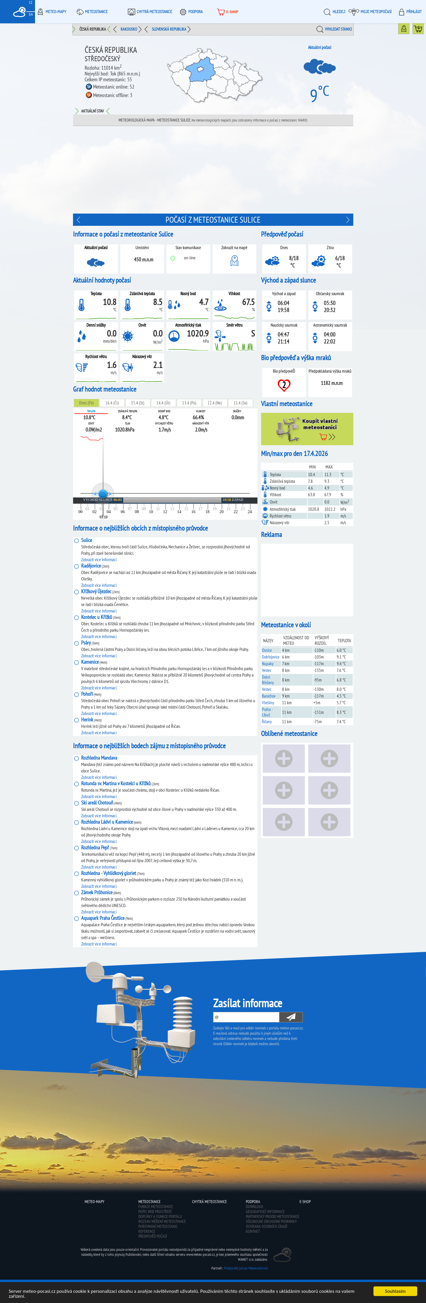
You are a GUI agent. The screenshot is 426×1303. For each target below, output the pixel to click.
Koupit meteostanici (423, 30)
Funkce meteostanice (155, 1206)
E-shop (227, 11)
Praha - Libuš (267, 712)
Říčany (267, 721)
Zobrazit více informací (99, 559)
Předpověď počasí (152, 1236)
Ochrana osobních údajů (266, 1226)
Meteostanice (91, 11)
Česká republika (92, 29)
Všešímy (268, 702)
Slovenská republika (169, 29)
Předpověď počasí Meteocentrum (246, 1268)
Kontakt (253, 1231)
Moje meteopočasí (370, 11)
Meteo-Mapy (50, 11)
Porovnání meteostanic (158, 1226)
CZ (30, 2)
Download (254, 1206)
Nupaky (268, 663)
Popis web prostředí (154, 1211)
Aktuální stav (92, 111)
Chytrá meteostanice (149, 11)
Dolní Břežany (268, 679)
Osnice (267, 650)
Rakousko (129, 29)
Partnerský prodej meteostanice (272, 1216)
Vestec (266, 670)
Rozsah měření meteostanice (162, 1221)
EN (31, 14)
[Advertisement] (213, 170)
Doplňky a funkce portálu (160, 1216)
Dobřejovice (270, 657)
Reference (146, 1231)
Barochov (269, 696)
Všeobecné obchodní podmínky (271, 1221)
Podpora (190, 11)
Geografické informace (265, 1211)
